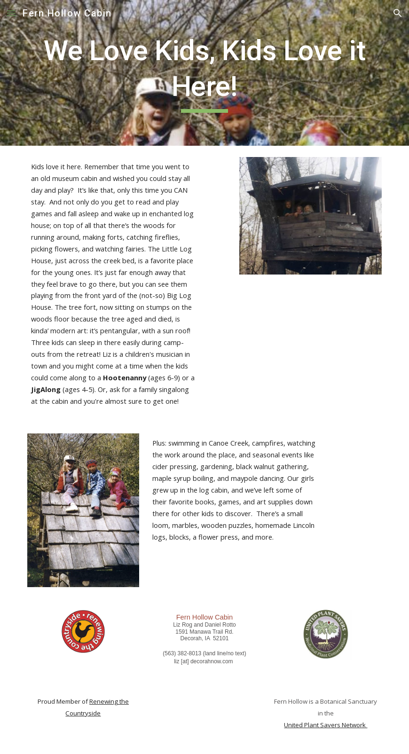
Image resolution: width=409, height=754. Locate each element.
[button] (11, 13)
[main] (204, 72)
